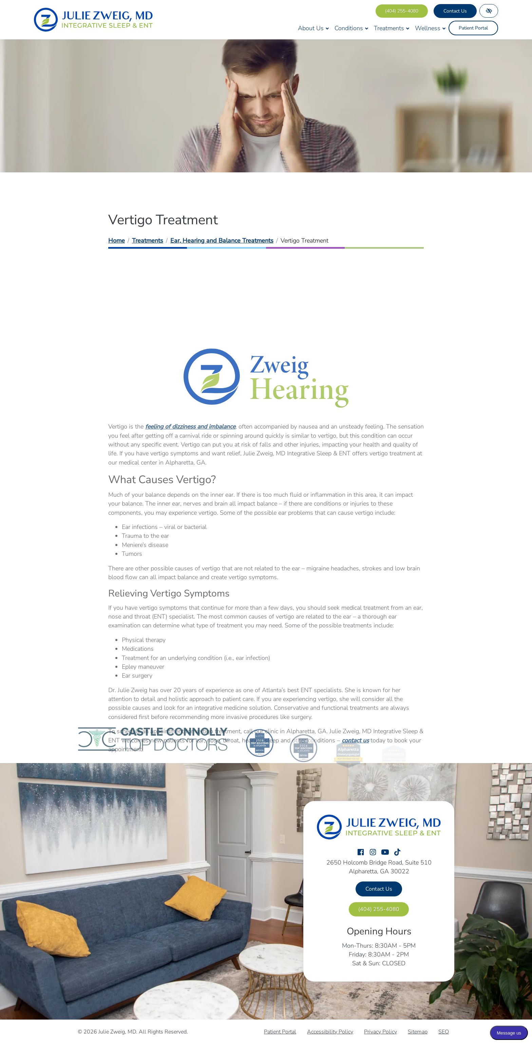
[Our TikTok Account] (397, 853)
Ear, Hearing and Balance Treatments (221, 240)
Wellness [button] (430, 28)
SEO (443, 1032)
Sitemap (418, 1032)
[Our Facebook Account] (360, 853)
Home (116, 240)
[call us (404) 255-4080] (401, 11)
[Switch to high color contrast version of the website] (488, 11)
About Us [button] (313, 28)
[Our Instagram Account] (372, 853)
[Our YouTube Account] (385, 853)
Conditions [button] (351, 28)
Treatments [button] (392, 28)
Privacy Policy (380, 1032)
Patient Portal (473, 28)
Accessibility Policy (330, 1032)
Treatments (147, 240)
